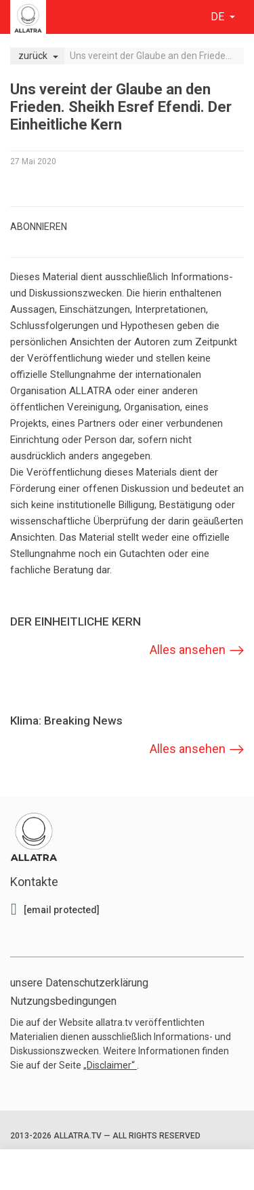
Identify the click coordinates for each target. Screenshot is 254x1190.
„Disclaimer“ (110, 1065)
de (219, 16)
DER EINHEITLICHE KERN (75, 621)
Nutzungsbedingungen (63, 1001)
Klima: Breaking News (66, 720)
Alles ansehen (188, 649)
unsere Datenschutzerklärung (79, 982)
